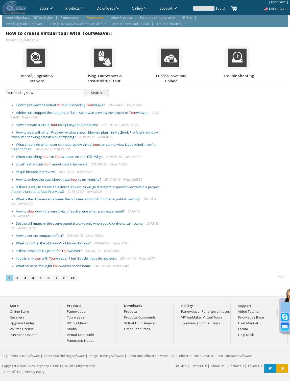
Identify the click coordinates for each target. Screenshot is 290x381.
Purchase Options (23, 334)
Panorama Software (142, 356)
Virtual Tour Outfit (80, 334)
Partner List (199, 366)
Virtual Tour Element (139, 323)
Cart (234, 8)
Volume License (22, 329)
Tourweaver (76, 317)
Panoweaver (77, 311)
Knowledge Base (251, 317)
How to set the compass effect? (40, 235)
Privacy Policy (34, 372)
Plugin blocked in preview (36, 172)
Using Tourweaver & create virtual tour (78, 24)
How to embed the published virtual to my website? (59, 179)
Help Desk (246, 334)
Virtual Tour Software (175, 356)
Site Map (181, 366)
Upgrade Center (22, 323)
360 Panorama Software (234, 356)
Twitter (270, 368)
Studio (72, 329)
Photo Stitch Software (25, 356)
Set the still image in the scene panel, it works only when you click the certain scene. (80, 223)
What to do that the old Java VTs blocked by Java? (53, 243)
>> (73, 278)
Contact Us (236, 366)
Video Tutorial (248, 311)
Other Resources (137, 329)
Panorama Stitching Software (64, 356)
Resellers (17, 317)
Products (131, 311)
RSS (282, 368)
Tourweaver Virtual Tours (200, 323)
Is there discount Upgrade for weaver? (49, 250)
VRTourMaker (77, 323)
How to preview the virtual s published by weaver (61, 105)
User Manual (248, 323)
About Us (217, 366)
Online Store (19, 311)
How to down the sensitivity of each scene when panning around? (70, 211)
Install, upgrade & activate (24, 24)
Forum (243, 329)
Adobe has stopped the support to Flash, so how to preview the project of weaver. (82, 112)
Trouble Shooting (169, 24)
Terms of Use (11, 372)
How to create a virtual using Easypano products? (57, 124)
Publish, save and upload (131, 24)
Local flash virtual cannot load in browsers (52, 164)
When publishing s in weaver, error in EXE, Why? (59, 156)
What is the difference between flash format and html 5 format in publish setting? (78, 199)
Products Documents (140, 317)
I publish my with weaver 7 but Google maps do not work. (67, 258)
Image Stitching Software (106, 356)
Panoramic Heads (80, 340)
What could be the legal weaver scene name (54, 266)
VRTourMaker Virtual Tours (201, 317)
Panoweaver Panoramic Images (205, 311)
